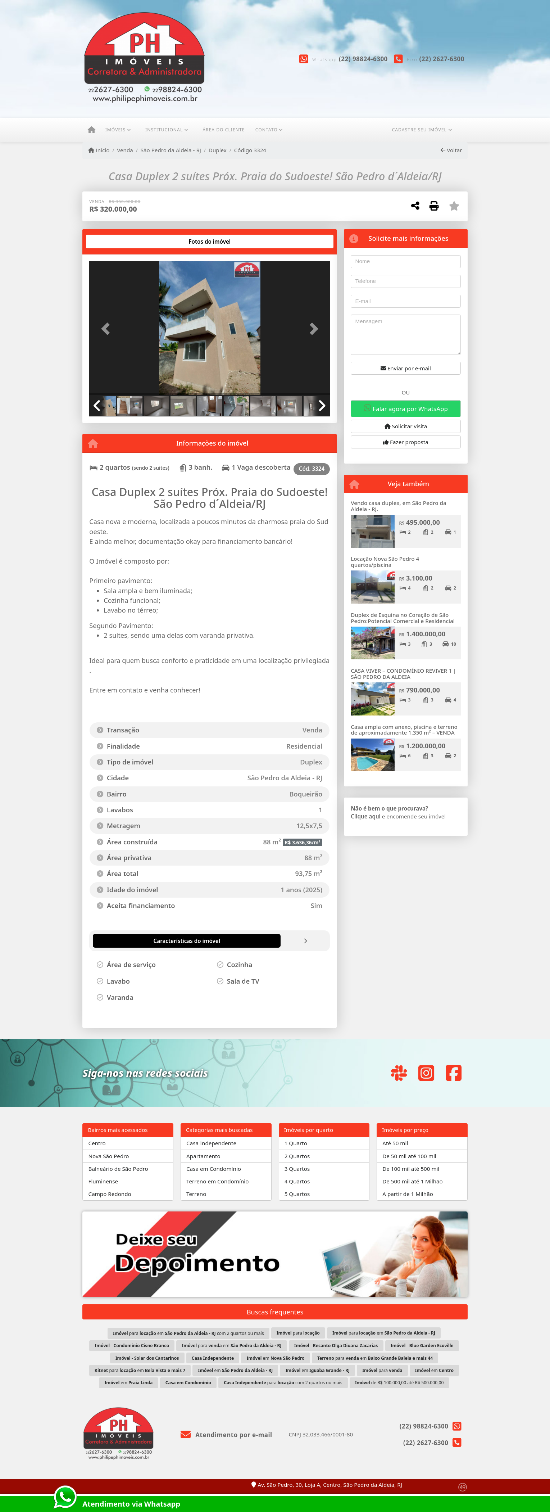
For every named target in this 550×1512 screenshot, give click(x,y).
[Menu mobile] (91, 129)
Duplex (218, 150)
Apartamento (203, 1156)
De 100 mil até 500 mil (410, 1168)
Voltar (451, 150)
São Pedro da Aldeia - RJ (171, 150)
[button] (107, 329)
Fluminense (103, 1181)
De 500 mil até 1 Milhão (412, 1181)
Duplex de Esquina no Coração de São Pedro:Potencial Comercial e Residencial (403, 617)
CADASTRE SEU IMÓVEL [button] (419, 130)
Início (99, 150)
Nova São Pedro (108, 1156)
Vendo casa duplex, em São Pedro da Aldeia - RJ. (398, 506)
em (276, 1358)
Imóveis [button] (115, 130)
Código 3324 (250, 150)
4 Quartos (297, 1181)
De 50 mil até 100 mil (409, 1156)
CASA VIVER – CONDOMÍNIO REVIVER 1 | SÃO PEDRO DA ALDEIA (403, 673)
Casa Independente (211, 1143)
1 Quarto (296, 1143)
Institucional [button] (164, 130)
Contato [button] (266, 130)
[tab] (112, 241)
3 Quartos (297, 1168)
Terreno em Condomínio (217, 1181)
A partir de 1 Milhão (407, 1193)
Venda (125, 150)
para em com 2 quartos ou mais (188, 1333)
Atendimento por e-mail (226, 1435)
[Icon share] (399, 1073)
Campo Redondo (109, 1193)
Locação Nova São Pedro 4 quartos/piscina (385, 561)
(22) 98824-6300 (363, 59)
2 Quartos (297, 1156)
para (298, 1333)
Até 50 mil (395, 1143)
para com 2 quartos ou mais (283, 1383)
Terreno (196, 1193)
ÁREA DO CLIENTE (224, 130)
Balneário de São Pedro (118, 1168)
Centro (97, 1143)
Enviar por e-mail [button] (406, 368)
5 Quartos (297, 1193)
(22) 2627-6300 (441, 59)
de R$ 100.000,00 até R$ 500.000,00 (399, 1383)
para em (383, 1333)
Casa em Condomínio (213, 1168)
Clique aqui (366, 816)
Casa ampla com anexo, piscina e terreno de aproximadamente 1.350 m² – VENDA (404, 729)
